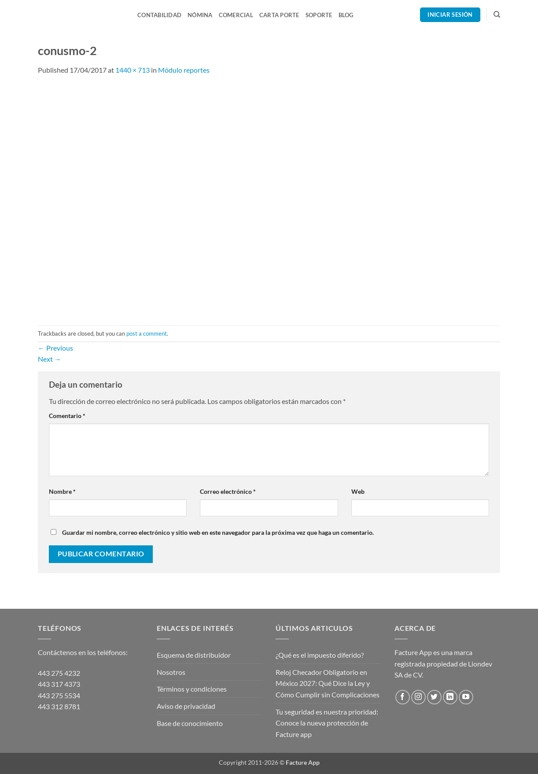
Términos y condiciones (192, 689)
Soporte (319, 15)
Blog (346, 15)
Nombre (62, 491)
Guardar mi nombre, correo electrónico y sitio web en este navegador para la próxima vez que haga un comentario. (218, 532)
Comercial (236, 15)
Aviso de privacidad (186, 706)
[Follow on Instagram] (418, 697)
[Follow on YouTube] (466, 697)
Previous (55, 348)
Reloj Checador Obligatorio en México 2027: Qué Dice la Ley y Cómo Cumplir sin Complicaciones (328, 683)
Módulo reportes (184, 70)
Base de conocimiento (190, 723)
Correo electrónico (228, 491)
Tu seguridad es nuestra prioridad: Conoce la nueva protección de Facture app (327, 722)
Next (49, 359)
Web (358, 491)
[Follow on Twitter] (434, 697)
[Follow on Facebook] (402, 697)
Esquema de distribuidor (194, 655)
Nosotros (171, 672)
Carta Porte (279, 15)
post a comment (146, 333)
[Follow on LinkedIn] (450, 697)
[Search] (497, 14)
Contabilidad (159, 15)
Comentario (67, 415)
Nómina (200, 15)
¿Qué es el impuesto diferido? (320, 655)
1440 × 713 (132, 70)
